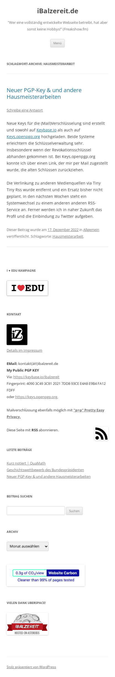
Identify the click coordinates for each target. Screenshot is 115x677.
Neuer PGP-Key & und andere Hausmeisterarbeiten (44, 93)
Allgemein (91, 229)
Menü (57, 43)
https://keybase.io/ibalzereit (36, 376)
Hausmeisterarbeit (68, 236)
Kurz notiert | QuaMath (26, 463)
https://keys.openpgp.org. (36, 396)
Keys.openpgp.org (23, 136)
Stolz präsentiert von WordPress (31, 667)
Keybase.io (46, 130)
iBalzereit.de (57, 11)
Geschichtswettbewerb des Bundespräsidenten (45, 469)
